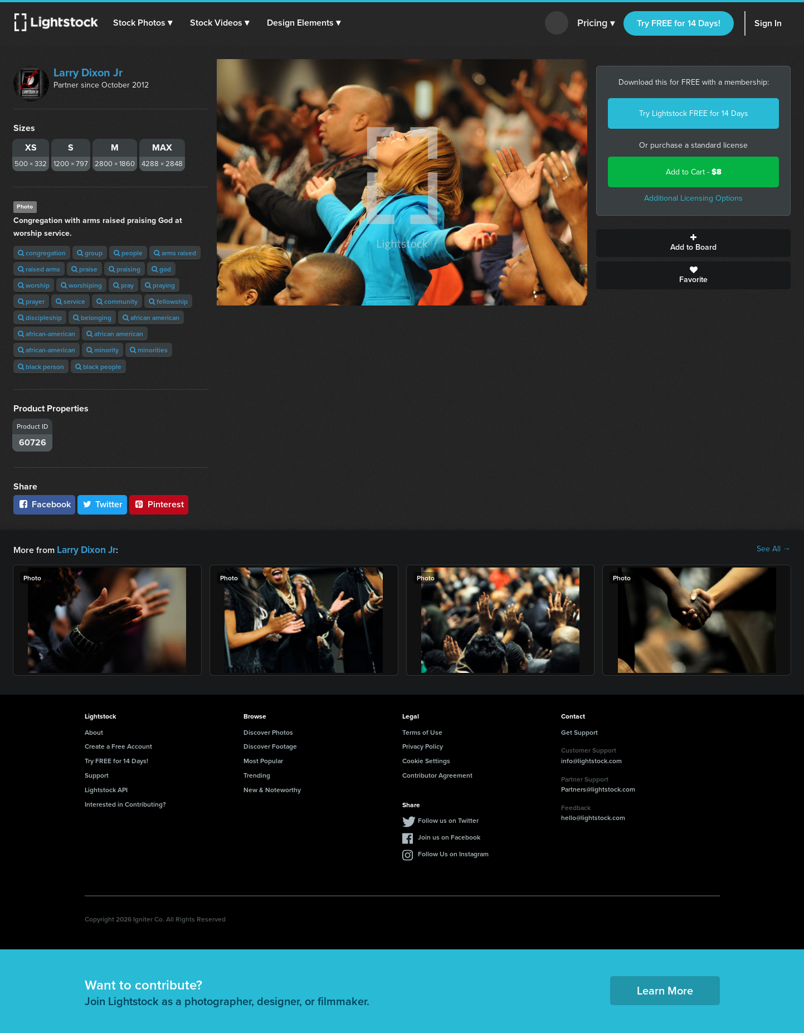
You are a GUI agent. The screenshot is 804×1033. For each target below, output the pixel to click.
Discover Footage (270, 745)
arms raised (175, 253)
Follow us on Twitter (448, 819)
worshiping (81, 285)
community (117, 301)
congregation (42, 253)
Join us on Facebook (449, 836)
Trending (256, 774)
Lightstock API (106, 788)
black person (41, 366)
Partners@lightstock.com (598, 788)
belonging (92, 317)
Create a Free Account (118, 745)
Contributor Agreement (437, 774)
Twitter (102, 504)
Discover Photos (268, 731)
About (94, 731)
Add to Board (693, 243)
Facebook (44, 504)
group (90, 253)
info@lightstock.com (591, 759)
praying (160, 285)
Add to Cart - (694, 172)
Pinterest (159, 504)
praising (124, 269)
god (161, 269)
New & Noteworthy (272, 788)
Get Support (579, 731)
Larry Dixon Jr (88, 72)
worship (34, 285)
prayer (31, 301)
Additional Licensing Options (693, 198)
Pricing (596, 23)
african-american (46, 333)
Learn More (665, 989)
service (70, 301)
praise (84, 269)
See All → (774, 549)
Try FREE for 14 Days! (678, 23)
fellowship (168, 301)
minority (102, 350)
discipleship (40, 317)
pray (123, 285)
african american (151, 317)
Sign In (768, 23)
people (128, 253)
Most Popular (263, 759)
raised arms (39, 269)
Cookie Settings (426, 759)
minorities (149, 350)
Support (97, 774)
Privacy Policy (422, 745)
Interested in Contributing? (125, 803)
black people (98, 366)
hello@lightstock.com (593, 816)
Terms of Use (422, 731)
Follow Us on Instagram (453, 852)
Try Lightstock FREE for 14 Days (693, 113)
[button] (144, 22)
